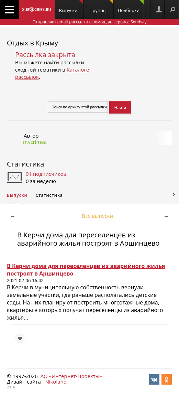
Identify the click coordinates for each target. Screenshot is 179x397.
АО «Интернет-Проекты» (71, 376)
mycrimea (35, 141)
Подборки (131, 6)
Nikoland (55, 381)
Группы (101, 6)
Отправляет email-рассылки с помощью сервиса (89, 22)
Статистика (25, 164)
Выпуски (71, 6)
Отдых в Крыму (32, 42)
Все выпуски (97, 215)
